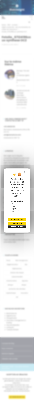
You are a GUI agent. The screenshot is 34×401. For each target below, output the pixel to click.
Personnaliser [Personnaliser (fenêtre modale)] (17, 227)
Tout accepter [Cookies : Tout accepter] (17, 219)
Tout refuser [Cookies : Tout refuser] (17, 223)
